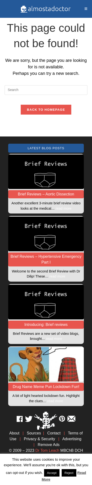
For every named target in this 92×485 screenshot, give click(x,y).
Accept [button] (52, 473)
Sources (34, 433)
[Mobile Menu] (86, 9)
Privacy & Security (39, 439)
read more (64, 208)
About (14, 433)
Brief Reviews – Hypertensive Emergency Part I (46, 259)
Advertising (71, 439)
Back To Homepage (46, 109)
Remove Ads (49, 445)
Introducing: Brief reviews (46, 325)
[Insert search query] (46, 90)
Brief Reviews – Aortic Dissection (46, 194)
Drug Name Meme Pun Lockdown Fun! (46, 387)
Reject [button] (69, 473)
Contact (53, 433)
